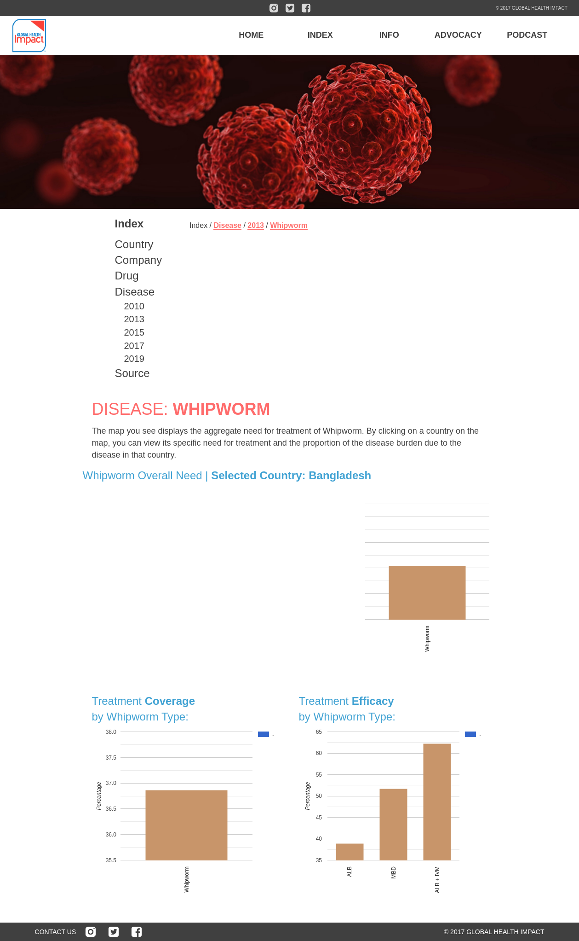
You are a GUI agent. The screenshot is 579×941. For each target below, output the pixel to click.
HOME (251, 35)
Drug (127, 275)
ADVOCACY (458, 35)
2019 (134, 359)
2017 (134, 346)
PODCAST (527, 35)
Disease (135, 291)
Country (134, 244)
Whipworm (289, 225)
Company (138, 260)
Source (132, 373)
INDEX (320, 35)
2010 (134, 306)
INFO (389, 35)
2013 (134, 319)
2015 (134, 332)
